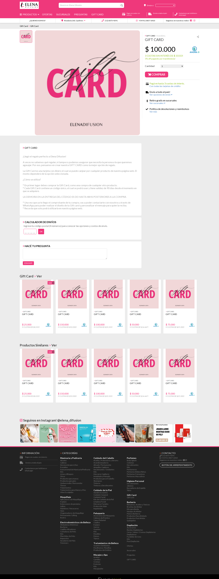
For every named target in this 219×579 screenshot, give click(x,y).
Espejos (63, 502)
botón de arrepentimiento (177, 465)
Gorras (96, 527)
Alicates (63, 460)
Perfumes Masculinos (136, 476)
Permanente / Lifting (68, 515)
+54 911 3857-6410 (145, 20)
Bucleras (64, 527)
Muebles (97, 534)
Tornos (63, 485)
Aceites (97, 557)
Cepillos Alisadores (68, 529)
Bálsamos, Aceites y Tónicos (138, 504)
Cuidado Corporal (101, 495)
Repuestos (64, 538)
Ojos (62, 511)
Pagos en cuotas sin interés (36, 457)
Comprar (156, 74)
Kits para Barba (133, 509)
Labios (62, 506)
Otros (62, 476)
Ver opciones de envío (160, 94)
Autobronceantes (101, 492)
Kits (61, 472)
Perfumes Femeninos (136, 474)
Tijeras (96, 538)
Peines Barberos (133, 514)
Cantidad (150, 65)
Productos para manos (69, 478)
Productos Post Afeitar (136, 518)
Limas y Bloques (66, 474)
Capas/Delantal (100, 520)
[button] (196, 308)
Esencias (97, 564)
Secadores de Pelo (67, 541)
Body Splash (132, 460)
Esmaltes (64, 467)
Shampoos (98, 481)
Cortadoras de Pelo (68, 531)
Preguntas (81, 14)
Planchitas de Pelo (67, 536)
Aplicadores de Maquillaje (70, 499)
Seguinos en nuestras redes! (177, 20)
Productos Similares (34, 345)
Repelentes (98, 508)
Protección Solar (100, 506)
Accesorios (131, 528)
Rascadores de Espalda (136, 488)
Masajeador (98, 568)
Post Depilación (133, 541)
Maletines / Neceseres (69, 508)
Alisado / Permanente (102, 465)
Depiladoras (132, 534)
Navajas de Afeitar (134, 511)
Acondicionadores (101, 463)
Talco (129, 490)
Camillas (97, 559)
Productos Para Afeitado (137, 516)
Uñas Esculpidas (66, 492)
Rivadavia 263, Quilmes (72, 20)
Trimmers (64, 543)
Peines (96, 536)
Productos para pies (68, 481)
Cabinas (63, 463)
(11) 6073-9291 (110, 20)
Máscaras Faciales (101, 504)
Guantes (97, 529)
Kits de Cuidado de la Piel (104, 499)
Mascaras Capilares (101, 474)
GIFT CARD (97, 14)
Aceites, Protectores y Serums (106, 460)
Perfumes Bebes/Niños (136, 472)
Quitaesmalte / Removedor (71, 483)
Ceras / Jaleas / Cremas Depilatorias (141, 532)
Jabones (130, 486)
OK (41, 231)
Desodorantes (133, 465)
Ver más (153, 111)
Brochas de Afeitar (134, 507)
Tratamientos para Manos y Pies (73, 490)
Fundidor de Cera (134, 537)
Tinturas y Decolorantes (103, 485)
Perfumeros (132, 469)
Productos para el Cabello (104, 478)
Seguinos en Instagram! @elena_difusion (50, 420)
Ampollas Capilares (101, 467)
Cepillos (97, 522)
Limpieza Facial (100, 502)
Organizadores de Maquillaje (72, 513)
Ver (39, 276)
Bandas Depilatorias (135, 530)
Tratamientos (65, 488)
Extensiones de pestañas (70, 504)
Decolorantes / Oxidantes (104, 469)
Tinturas (97, 483)
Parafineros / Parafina (102, 548)
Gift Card (24, 26)
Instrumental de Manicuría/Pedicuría (75, 469)
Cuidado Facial (99, 497)
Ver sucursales (157, 103)
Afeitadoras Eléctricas (69, 525)
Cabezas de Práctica (102, 518)
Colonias (130, 463)
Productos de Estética (102, 550)
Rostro (63, 517)
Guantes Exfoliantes (102, 545)
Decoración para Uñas (69, 465)
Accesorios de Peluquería (104, 516)
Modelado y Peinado (102, 476)
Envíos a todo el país (34, 463)
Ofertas (47, 14)
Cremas (97, 562)
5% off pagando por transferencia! (160, 59)
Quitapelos (131, 520)
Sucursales (63, 14)
